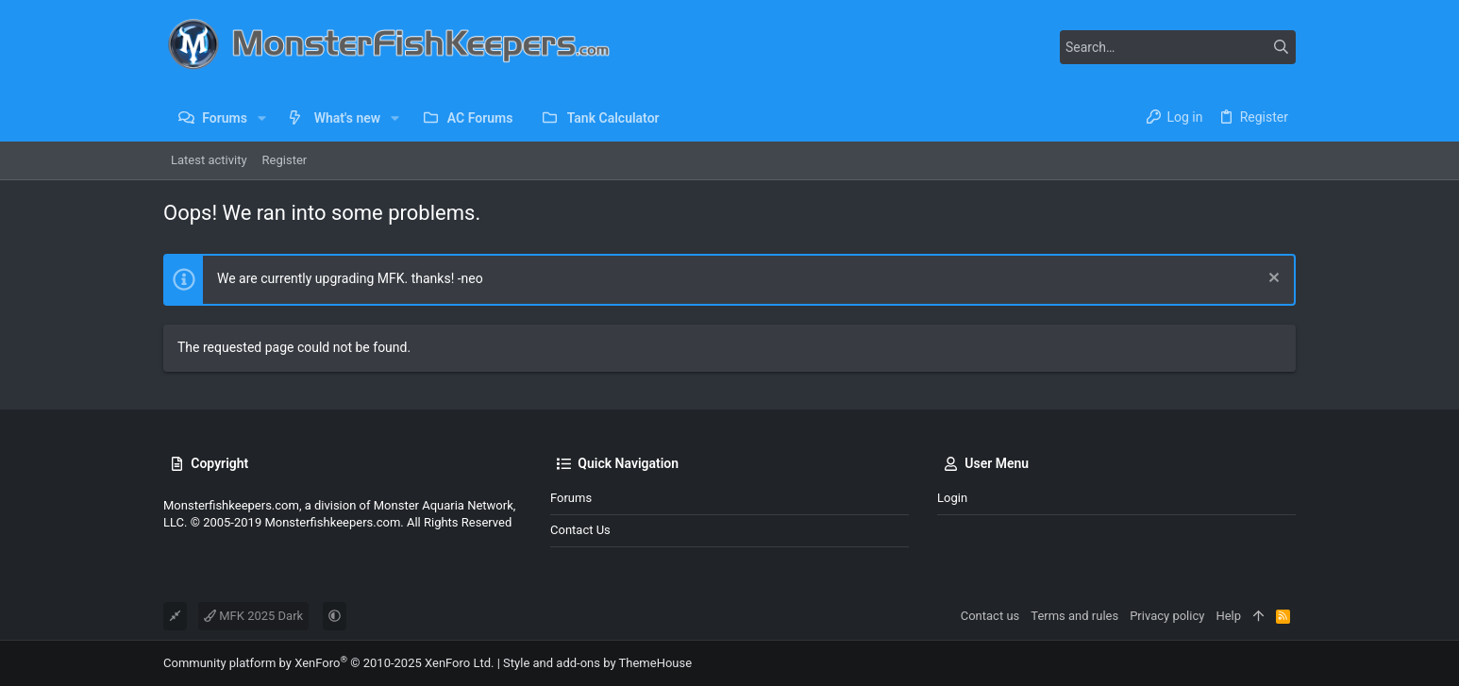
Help (1228, 616)
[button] (262, 118)
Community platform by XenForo (328, 663)
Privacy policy (1167, 616)
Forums (571, 498)
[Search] (1178, 47)
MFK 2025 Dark (253, 616)
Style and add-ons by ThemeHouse (597, 663)
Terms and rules (1074, 616)
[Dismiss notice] (1272, 280)
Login (952, 498)
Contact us (580, 530)
